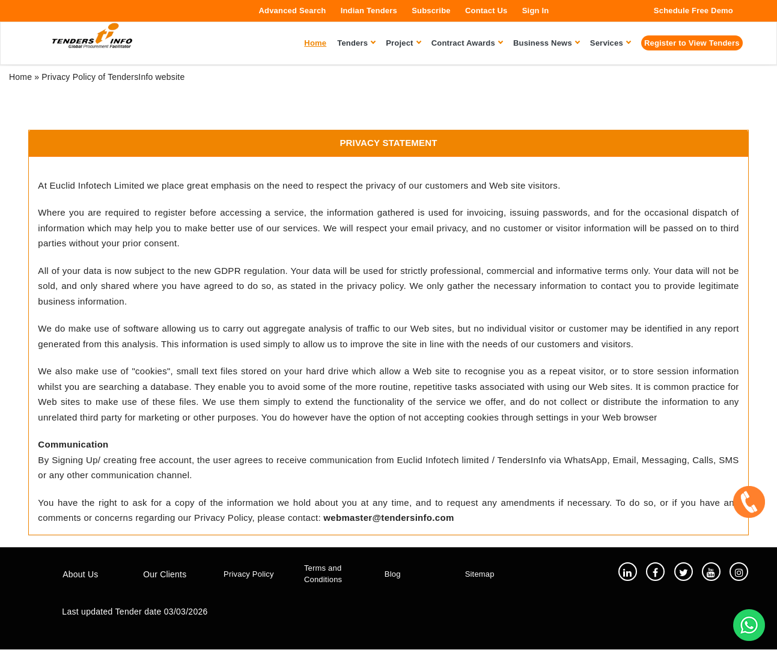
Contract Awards (466, 42)
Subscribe (431, 10)
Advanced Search (292, 10)
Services (610, 42)
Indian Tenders (369, 10)
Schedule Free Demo (693, 10)
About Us (80, 575)
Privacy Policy (249, 574)
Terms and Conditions (323, 574)
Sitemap (480, 574)
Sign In (535, 10)
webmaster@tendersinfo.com (388, 517)
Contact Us (486, 10)
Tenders (356, 42)
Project (403, 42)
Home (20, 77)
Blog (393, 574)
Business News (546, 42)
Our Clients (164, 575)
